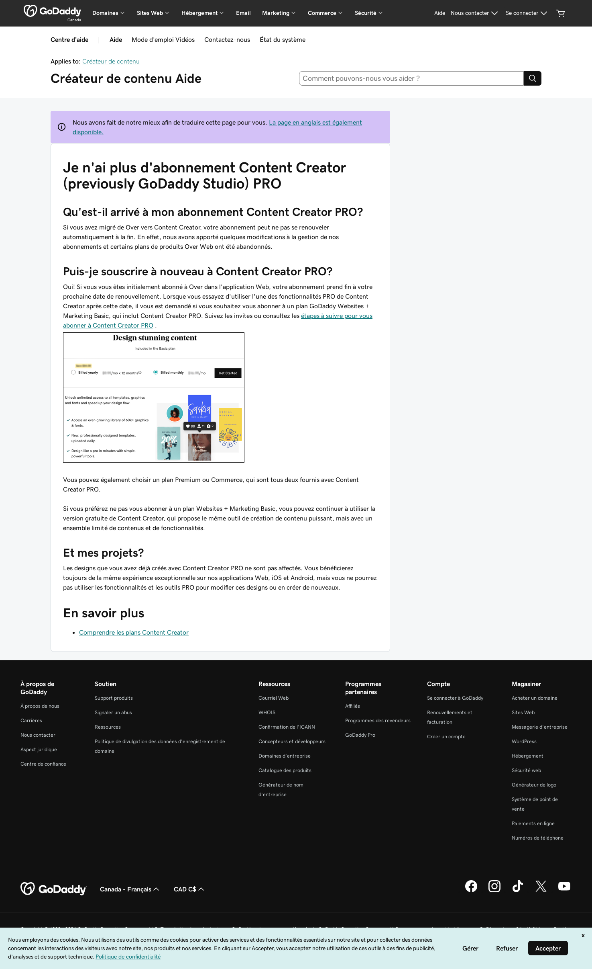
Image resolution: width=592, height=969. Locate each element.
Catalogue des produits (284, 770)
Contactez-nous (227, 39)
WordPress (524, 741)
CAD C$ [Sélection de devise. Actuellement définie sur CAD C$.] (190, 889)
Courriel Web (273, 698)
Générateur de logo (534, 784)
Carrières (31, 720)
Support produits (114, 698)
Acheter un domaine (534, 698)
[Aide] (439, 13)
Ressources (108, 726)
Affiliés (352, 706)
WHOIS (266, 712)
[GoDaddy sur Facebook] (471, 891)
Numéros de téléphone (538, 837)
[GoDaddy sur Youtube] (564, 891)
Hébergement (527, 755)
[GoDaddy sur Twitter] (541, 891)
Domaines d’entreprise (284, 755)
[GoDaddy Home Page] (53, 889)
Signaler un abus (113, 712)
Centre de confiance (43, 763)
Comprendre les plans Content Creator (134, 632)
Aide (116, 39)
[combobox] (411, 78)
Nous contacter (37, 735)
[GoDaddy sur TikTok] (518, 891)
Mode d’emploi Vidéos (163, 39)
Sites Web (523, 712)
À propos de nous (39, 706)
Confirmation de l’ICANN (286, 726)
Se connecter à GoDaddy (455, 698)
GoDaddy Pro (360, 735)
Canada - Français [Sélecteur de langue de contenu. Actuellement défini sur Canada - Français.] (130, 889)
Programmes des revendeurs (378, 720)
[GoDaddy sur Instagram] (494, 891)
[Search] (532, 78)
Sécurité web (526, 770)
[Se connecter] (527, 13)
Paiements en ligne (533, 823)
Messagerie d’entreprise (540, 726)
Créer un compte (446, 736)
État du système (282, 39)
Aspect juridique (38, 749)
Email (243, 13)
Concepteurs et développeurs (291, 741)
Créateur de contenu (111, 61)
